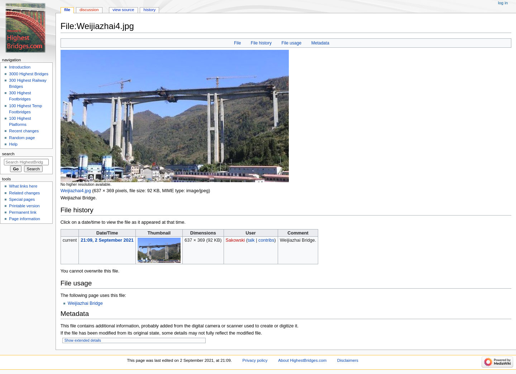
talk (251, 240)
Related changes (24, 193)
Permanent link (22, 212)
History (150, 10)
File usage (292, 43)
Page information (24, 219)
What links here (23, 186)
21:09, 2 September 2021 (107, 240)
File (237, 43)
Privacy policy (255, 360)
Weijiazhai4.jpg (76, 190)
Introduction (19, 67)
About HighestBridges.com (302, 360)
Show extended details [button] (82, 340)
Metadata (320, 43)
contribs (266, 240)
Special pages (22, 199)
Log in (503, 3)
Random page (22, 138)
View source (123, 10)
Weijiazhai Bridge (85, 303)
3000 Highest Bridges (28, 74)
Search (8, 154)
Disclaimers (347, 360)
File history (261, 43)
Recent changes (24, 131)
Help (13, 144)
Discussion (89, 10)
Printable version (24, 206)
